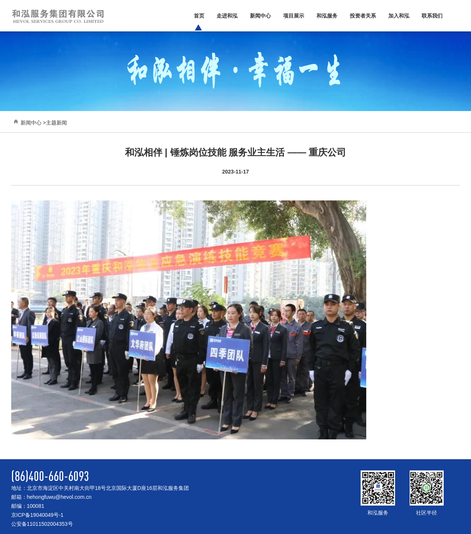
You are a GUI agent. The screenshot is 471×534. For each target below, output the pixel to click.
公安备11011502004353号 (42, 524)
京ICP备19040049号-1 (37, 515)
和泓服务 (326, 16)
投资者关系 (363, 16)
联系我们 (432, 16)
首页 (199, 16)
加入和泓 (398, 16)
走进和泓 (227, 16)
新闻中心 (260, 16)
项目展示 (293, 16)
